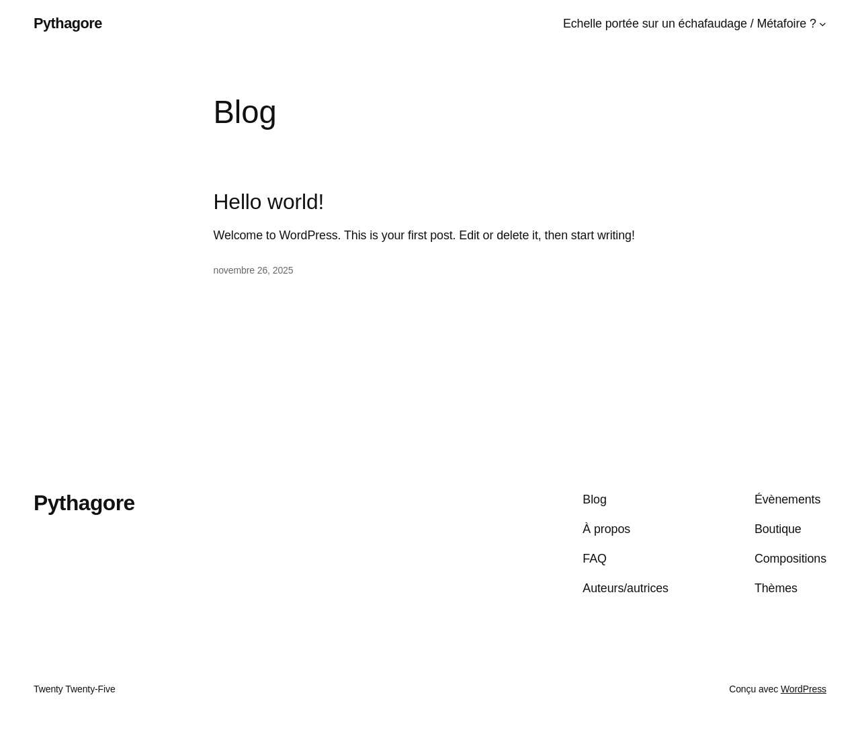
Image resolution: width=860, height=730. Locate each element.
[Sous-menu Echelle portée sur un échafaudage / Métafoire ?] (822, 24)
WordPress (803, 689)
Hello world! (269, 202)
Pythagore (68, 23)
